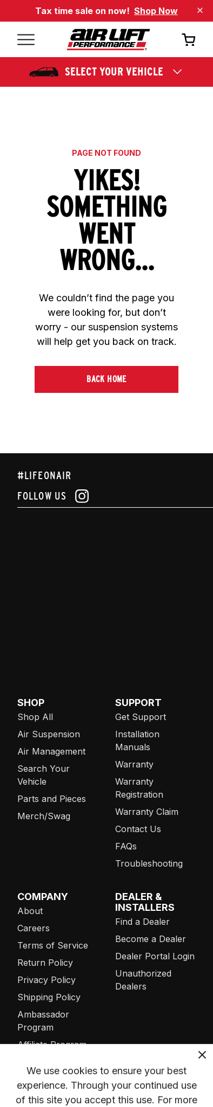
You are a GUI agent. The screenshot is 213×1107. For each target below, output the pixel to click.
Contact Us (138, 829)
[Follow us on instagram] (106, 496)
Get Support (140, 716)
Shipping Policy (49, 997)
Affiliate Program (51, 1044)
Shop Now (156, 10)
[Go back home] (108, 40)
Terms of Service (52, 945)
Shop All (35, 716)
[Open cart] (189, 39)
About (30, 910)
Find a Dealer (142, 921)
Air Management (51, 751)
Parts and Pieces (51, 798)
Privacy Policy (46, 979)
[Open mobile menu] (26, 40)
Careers (33, 928)
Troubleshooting (149, 863)
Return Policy (45, 962)
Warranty (134, 764)
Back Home (106, 379)
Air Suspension (48, 734)
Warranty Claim (146, 811)
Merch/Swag (43, 816)
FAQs (126, 846)
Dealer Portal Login (155, 956)
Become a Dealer (150, 938)
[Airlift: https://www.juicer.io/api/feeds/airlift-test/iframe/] (115, 589)
